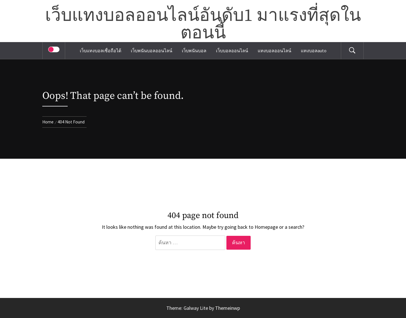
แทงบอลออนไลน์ (274, 50)
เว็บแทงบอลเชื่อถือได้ (100, 50)
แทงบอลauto (313, 50)
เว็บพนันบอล (194, 50)
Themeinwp (227, 308)
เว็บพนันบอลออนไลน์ (151, 50)
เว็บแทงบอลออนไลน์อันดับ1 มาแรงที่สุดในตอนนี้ (203, 24)
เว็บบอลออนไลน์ (232, 50)
